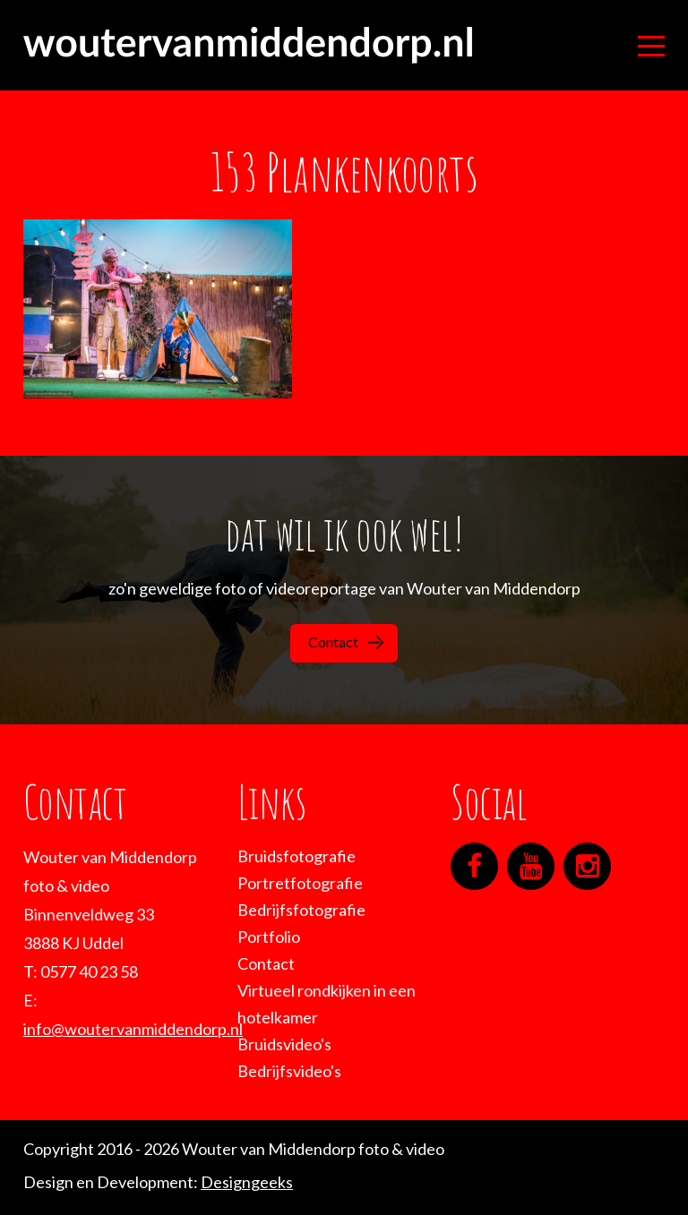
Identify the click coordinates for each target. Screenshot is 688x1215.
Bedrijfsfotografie (301, 910)
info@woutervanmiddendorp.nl (133, 1029)
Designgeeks (247, 1182)
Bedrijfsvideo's (289, 1071)
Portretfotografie (300, 883)
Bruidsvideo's (284, 1044)
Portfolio (268, 936)
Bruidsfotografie (296, 856)
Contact (345, 641)
